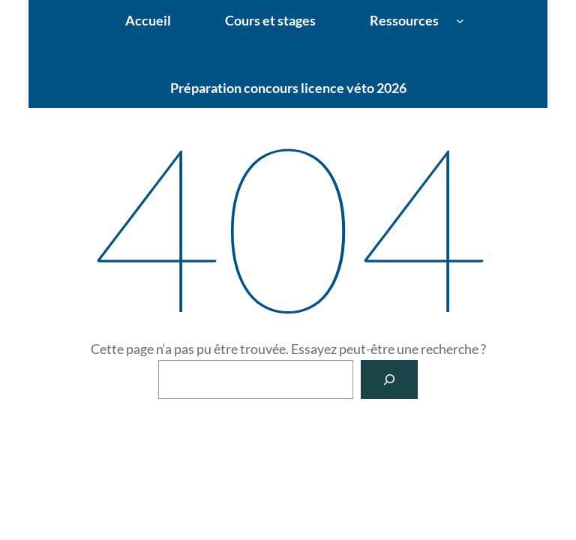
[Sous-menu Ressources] (460, 20)
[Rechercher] (389, 379)
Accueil (148, 20)
